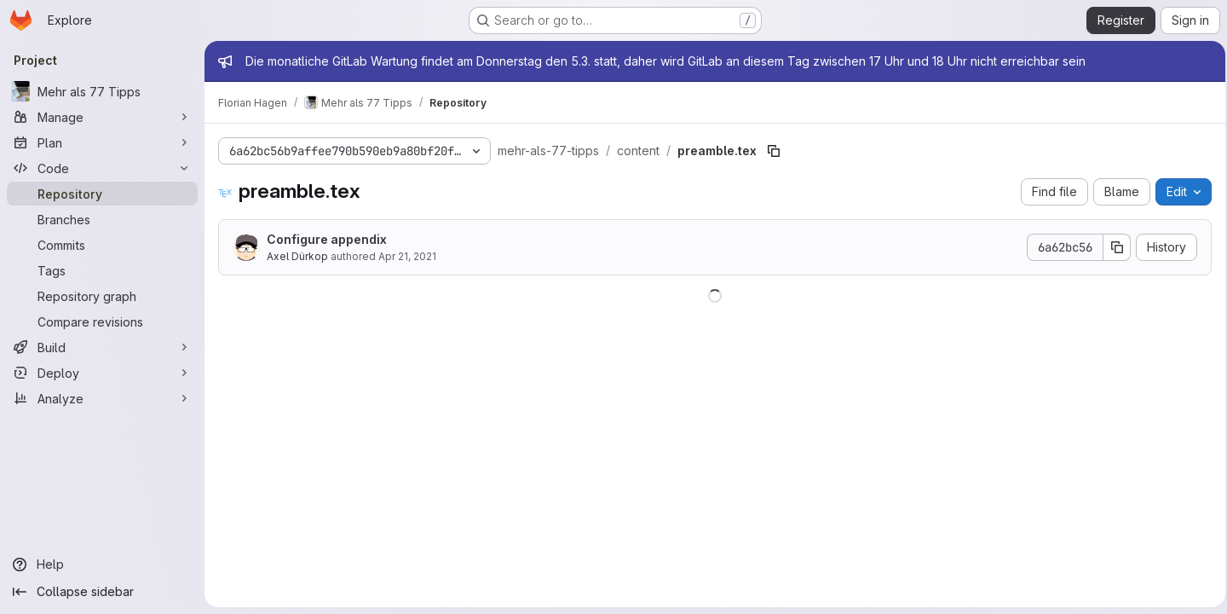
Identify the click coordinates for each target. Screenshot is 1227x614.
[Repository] (102, 194)
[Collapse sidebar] (102, 592)
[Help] (102, 564)
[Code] (102, 168)
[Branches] (102, 219)
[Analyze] (102, 398)
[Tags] (102, 270)
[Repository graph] (102, 296)
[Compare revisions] (102, 321)
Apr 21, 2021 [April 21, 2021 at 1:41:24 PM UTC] (407, 256)
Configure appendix (327, 239)
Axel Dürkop (297, 256)
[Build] (102, 347)
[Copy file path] (773, 151)
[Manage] (102, 117)
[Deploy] (102, 373)
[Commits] (102, 245)
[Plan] (102, 142)
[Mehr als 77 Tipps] (102, 91)
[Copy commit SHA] (1112, 247)
